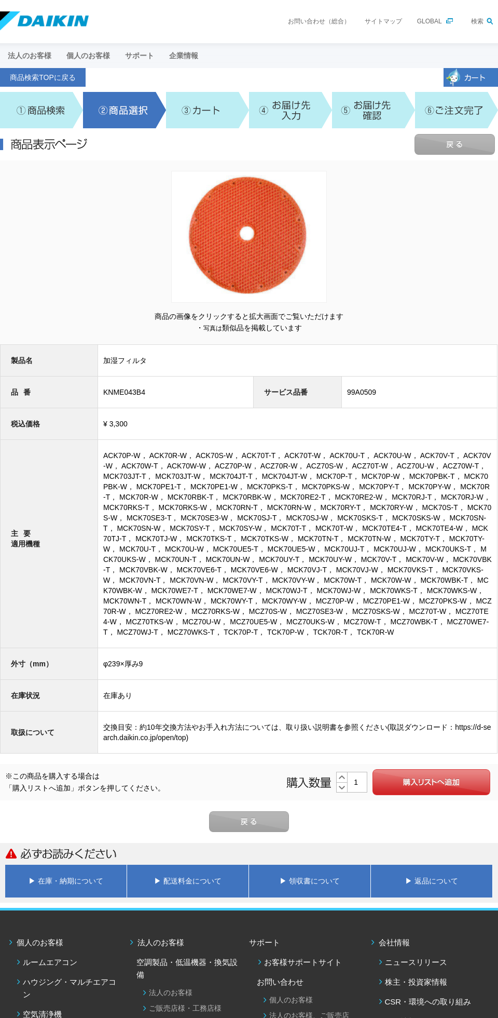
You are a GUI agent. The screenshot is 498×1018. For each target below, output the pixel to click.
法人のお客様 (160, 942)
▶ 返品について (431, 881)
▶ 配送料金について (188, 881)
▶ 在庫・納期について (66, 881)
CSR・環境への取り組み (428, 1001)
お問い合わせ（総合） (319, 21)
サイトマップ (383, 21)
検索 (477, 21)
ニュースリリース (416, 962)
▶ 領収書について (310, 881)
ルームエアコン (50, 962)
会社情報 (394, 942)
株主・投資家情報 (416, 981)
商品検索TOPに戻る (43, 77)
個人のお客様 (40, 942)
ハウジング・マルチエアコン (69, 988)
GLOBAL (429, 21)
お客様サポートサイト (303, 962)
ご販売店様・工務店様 (185, 1008)
